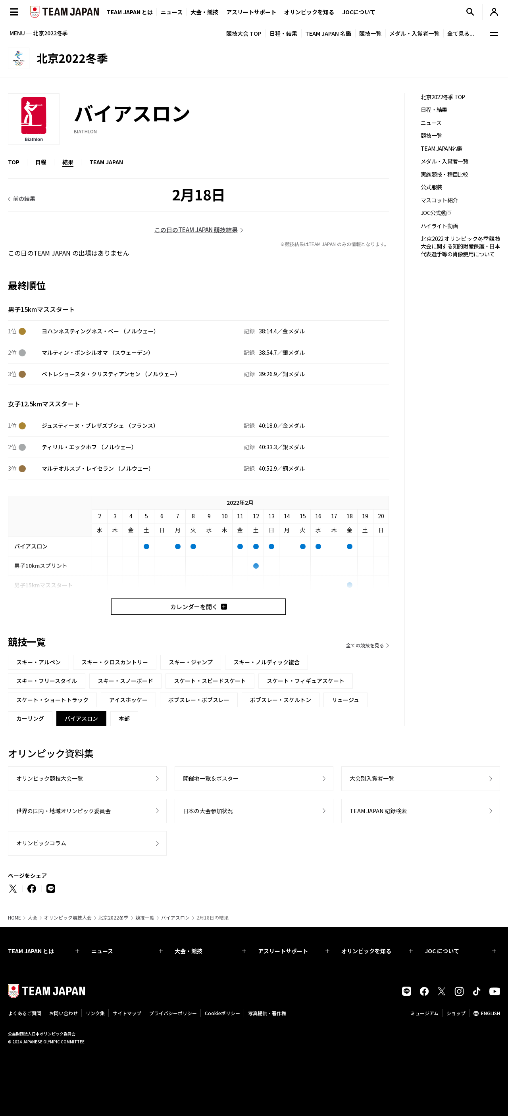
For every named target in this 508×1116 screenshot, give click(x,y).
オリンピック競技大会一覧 (49, 778)
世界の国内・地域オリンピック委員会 (63, 811)
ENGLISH (490, 1013)
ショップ (456, 1013)
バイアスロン (175, 917)
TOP (13, 162)
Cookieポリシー (222, 1013)
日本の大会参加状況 (208, 811)
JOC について (460, 951)
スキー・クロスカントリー (114, 662)
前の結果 (24, 198)
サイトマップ (127, 1013)
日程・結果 (283, 33)
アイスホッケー (128, 700)
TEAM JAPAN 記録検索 (378, 811)
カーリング (30, 718)
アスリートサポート (251, 12)
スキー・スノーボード (125, 681)
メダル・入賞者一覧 (414, 33)
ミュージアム (424, 1013)
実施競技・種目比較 (444, 174)
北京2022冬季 (113, 917)
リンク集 (95, 1013)
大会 (32, 917)
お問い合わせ (63, 1013)
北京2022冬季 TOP (443, 97)
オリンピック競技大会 (68, 917)
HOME (14, 917)
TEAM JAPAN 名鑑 (328, 33)
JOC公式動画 (436, 213)
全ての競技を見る (365, 645)
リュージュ (345, 700)
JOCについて (358, 12)
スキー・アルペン (38, 662)
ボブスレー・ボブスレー (198, 700)
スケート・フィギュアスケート (305, 681)
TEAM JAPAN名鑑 (441, 148)
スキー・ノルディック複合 (266, 662)
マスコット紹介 (439, 200)
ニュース (172, 12)
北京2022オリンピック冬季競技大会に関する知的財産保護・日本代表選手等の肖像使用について (460, 246)
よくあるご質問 (24, 1013)
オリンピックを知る (309, 12)
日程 (40, 162)
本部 (124, 718)
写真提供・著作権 (267, 1013)
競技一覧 (370, 33)
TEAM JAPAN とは (43, 951)
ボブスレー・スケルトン (280, 700)
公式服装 (431, 187)
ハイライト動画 (439, 226)
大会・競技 (210, 951)
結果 (67, 162)
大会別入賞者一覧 (372, 778)
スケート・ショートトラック (52, 700)
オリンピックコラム (41, 843)
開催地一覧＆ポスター (211, 778)
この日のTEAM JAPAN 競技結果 (196, 229)
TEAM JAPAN (106, 162)
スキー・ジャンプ (191, 662)
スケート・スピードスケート (210, 681)
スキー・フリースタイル (46, 681)
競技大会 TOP (244, 33)
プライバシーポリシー (173, 1013)
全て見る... (460, 33)
